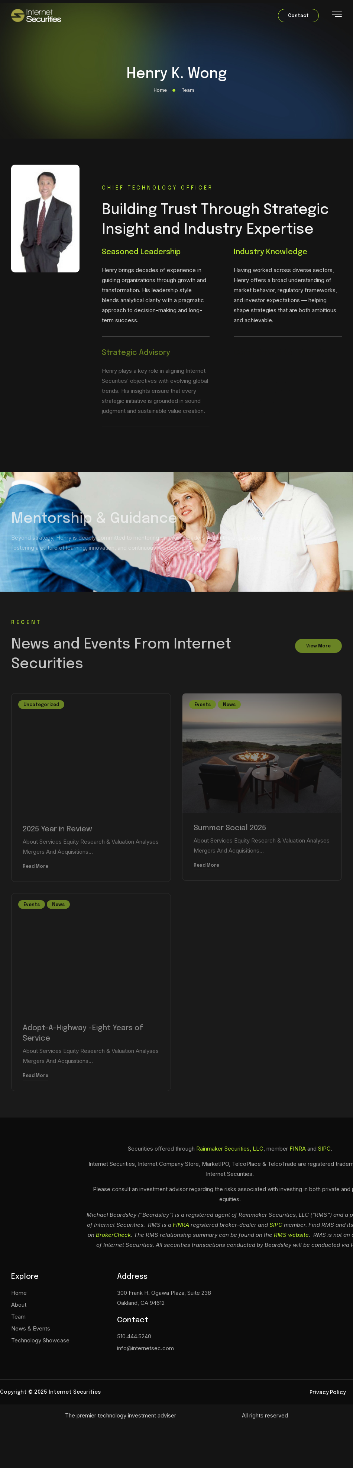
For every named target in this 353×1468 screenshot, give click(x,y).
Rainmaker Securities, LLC (229, 1148)
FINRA (297, 1148)
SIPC (324, 1148)
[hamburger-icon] (336, 16)
